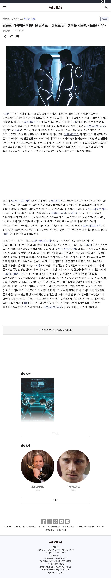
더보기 (55, 433)
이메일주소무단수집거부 (86, 527)
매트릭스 (75, 213)
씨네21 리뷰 (29, 19)
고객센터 (41, 527)
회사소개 (17, 527)
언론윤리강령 (49, 530)
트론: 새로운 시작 (95, 126)
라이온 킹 (56, 200)
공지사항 (7, 527)
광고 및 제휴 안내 (29, 527)
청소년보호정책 (68, 527)
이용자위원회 (61, 530)
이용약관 (100, 527)
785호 (104, 19)
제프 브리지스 (71, 134)
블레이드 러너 (31, 121)
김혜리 (7, 31)
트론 (7, 113)
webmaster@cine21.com (59, 570)
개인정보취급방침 (53, 527)
